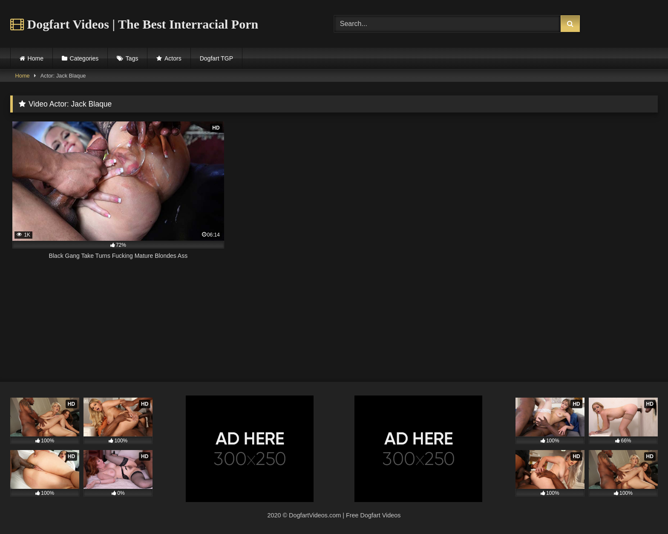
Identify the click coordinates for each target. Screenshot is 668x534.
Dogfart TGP (216, 58)
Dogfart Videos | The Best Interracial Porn (134, 24)
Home (35, 58)
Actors (172, 58)
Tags (132, 58)
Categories (84, 58)
